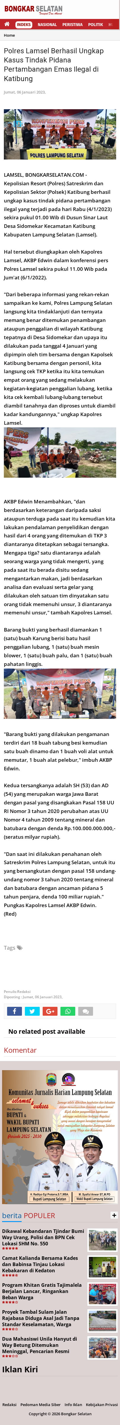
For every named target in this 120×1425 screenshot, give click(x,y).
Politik (95, 24)
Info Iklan (73, 1404)
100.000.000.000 (92, 828)
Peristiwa (73, 24)
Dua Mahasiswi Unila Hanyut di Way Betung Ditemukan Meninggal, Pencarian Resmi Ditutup (39, 1348)
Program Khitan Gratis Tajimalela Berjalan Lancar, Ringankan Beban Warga (42, 1291)
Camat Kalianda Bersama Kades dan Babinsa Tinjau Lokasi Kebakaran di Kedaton (40, 1264)
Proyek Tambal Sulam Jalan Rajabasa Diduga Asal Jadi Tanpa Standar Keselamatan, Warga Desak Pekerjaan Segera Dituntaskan (40, 1324)
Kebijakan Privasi (102, 1404)
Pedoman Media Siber (40, 1404)
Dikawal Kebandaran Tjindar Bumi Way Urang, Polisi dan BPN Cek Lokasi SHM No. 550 (43, 1237)
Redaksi (9, 1404)
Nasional (47, 24)
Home (9, 35)
